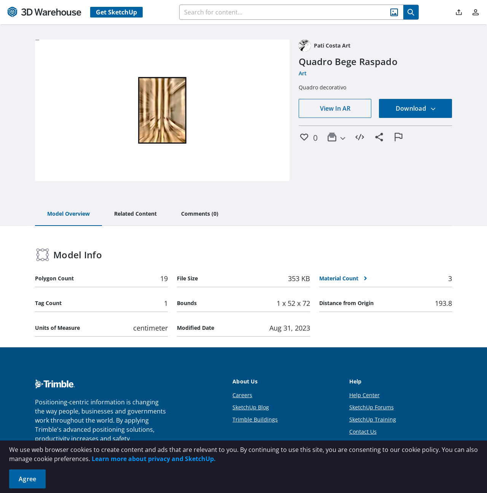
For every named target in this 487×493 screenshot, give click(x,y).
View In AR (335, 108)
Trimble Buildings (255, 419)
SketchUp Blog (250, 407)
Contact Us (363, 431)
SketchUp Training (372, 419)
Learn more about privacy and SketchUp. (154, 459)
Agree (27, 479)
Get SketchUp (116, 12)
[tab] (68, 214)
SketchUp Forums (371, 407)
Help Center (364, 395)
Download (416, 108)
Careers (242, 395)
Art (303, 73)
